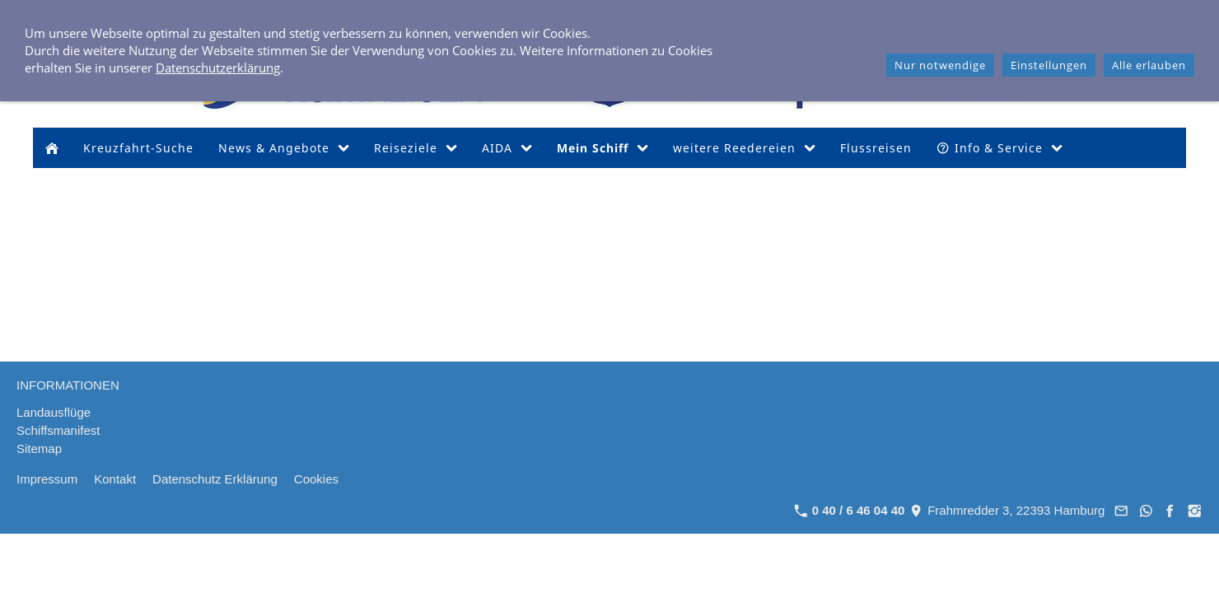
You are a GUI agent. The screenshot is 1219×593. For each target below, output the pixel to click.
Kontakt (115, 479)
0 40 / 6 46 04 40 (849, 510)
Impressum (46, 479)
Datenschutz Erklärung (215, 479)
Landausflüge (53, 412)
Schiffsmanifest (58, 430)
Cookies (316, 479)
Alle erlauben (1149, 65)
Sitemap (39, 448)
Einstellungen (1049, 65)
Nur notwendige (940, 65)
